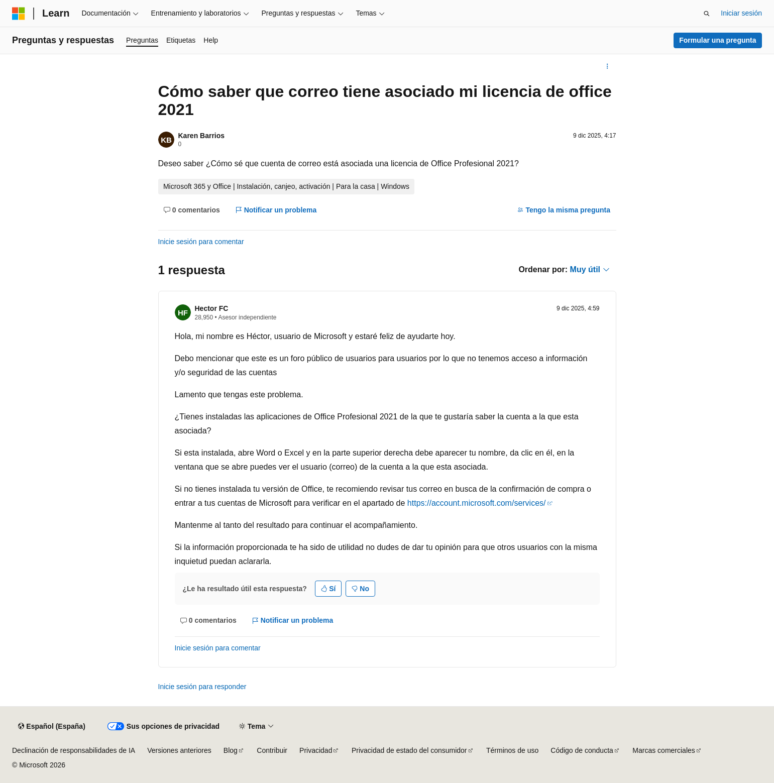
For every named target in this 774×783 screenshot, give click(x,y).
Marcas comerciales (663, 750)
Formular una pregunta (717, 40)
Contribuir (272, 750)
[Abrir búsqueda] (707, 14)
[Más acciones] (607, 66)
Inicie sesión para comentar (201, 242)
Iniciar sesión (741, 13)
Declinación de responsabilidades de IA (73, 750)
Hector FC (212, 308)
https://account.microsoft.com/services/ (476, 503)
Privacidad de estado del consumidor (409, 750)
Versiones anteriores (179, 750)
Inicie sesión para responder (202, 687)
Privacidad (315, 750)
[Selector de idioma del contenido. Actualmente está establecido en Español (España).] (51, 727)
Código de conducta (581, 750)
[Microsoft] (18, 13)
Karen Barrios (201, 136)
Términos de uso (512, 750)
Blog (231, 750)
